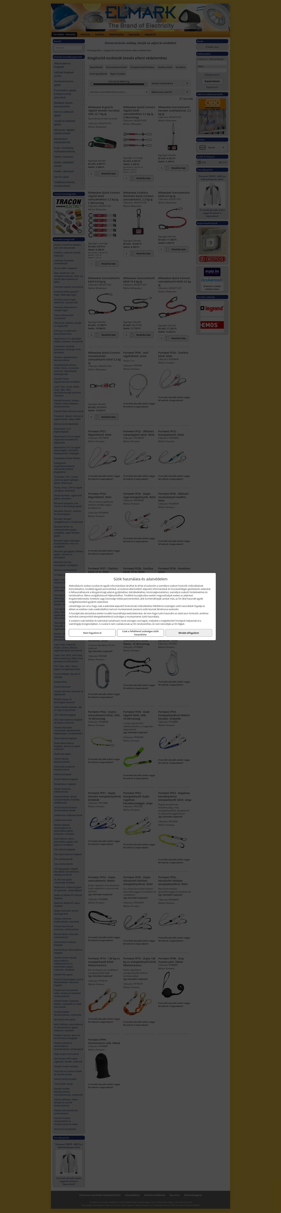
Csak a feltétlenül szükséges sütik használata (140, 633)
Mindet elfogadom (188, 632)
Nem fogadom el (92, 632)
